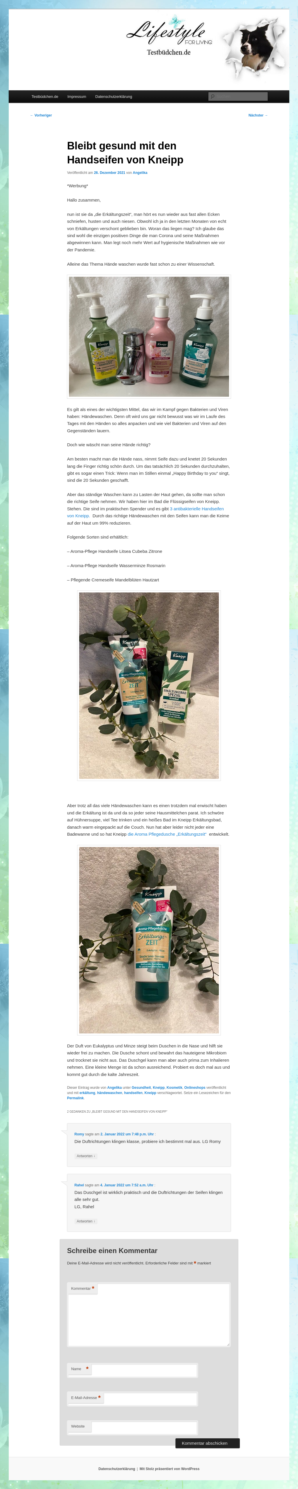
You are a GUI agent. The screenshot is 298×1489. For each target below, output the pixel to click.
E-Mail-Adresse (85, 1398)
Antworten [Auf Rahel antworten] (86, 1221)
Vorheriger (41, 115)
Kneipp (159, 1088)
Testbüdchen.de (44, 96)
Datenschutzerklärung (113, 96)
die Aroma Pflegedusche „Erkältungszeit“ (168, 834)
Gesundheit (141, 1088)
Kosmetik (174, 1088)
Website (78, 1426)
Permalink (75, 1098)
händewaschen (109, 1093)
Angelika (140, 173)
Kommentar (82, 1289)
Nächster (258, 115)
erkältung (87, 1093)
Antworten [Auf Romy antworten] (86, 1156)
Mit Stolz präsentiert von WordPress (170, 1469)
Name (79, 1369)
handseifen (133, 1093)
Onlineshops (194, 1088)
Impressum (77, 96)
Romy (79, 1134)
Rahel (79, 1185)
